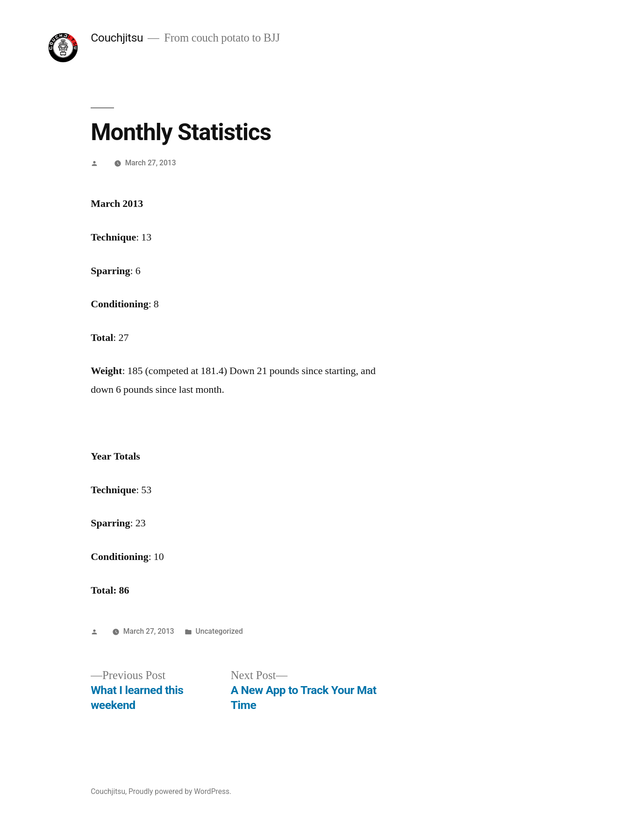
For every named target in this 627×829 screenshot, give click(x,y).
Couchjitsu (117, 37)
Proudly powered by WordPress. (179, 791)
